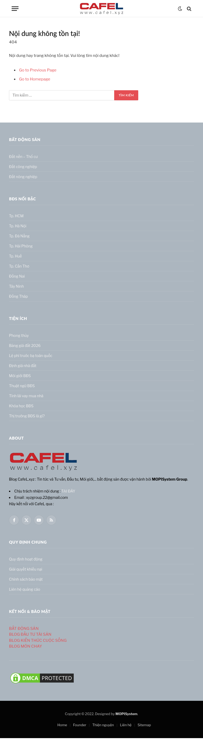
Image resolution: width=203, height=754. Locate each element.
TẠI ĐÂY (68, 491)
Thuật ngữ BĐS (22, 385)
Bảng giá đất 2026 (25, 345)
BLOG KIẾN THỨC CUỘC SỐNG (38, 640)
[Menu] (15, 9)
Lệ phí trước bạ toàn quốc (30, 355)
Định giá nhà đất (22, 365)
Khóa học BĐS (21, 406)
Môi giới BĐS (20, 375)
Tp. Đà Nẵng (19, 236)
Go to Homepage (34, 79)
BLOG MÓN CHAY (25, 646)
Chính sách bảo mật (26, 579)
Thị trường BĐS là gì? (27, 416)
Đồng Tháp (18, 296)
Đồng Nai (17, 276)
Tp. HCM (16, 216)
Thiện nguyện (103, 725)
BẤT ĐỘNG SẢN (24, 628)
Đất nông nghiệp (23, 176)
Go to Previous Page (38, 70)
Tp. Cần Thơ (19, 266)
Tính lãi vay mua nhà (26, 396)
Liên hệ (126, 725)
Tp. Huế (15, 256)
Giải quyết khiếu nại (25, 569)
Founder (79, 725)
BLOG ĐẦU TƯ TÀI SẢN (30, 634)
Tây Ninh (16, 286)
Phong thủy (19, 335)
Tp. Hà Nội (17, 226)
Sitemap (144, 725)
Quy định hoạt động (25, 559)
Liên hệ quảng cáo (24, 589)
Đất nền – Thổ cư (23, 156)
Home (62, 725)
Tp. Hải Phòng (21, 246)
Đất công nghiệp (23, 166)
